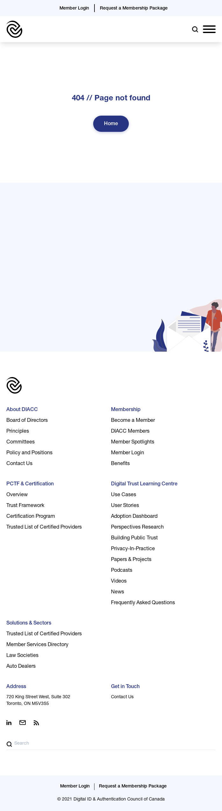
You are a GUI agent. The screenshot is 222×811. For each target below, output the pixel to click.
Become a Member (133, 420)
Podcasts (121, 570)
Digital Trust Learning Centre (144, 484)
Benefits (120, 464)
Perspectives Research (137, 527)
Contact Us (19, 464)
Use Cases (123, 495)
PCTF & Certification (30, 484)
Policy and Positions (29, 453)
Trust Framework (25, 506)
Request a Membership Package (134, 8)
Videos (119, 581)
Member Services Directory (37, 645)
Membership (126, 410)
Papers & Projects (131, 560)
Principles (17, 431)
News (117, 592)
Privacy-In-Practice (133, 549)
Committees (20, 442)
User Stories (125, 506)
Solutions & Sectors (28, 623)
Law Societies (22, 656)
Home (111, 124)
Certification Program (30, 516)
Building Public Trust (134, 538)
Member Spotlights (132, 442)
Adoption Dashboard (134, 516)
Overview (17, 495)
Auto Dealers (21, 666)
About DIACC (22, 410)
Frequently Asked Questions (143, 603)
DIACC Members (130, 431)
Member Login (74, 8)
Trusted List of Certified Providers (44, 527)
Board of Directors (27, 420)
